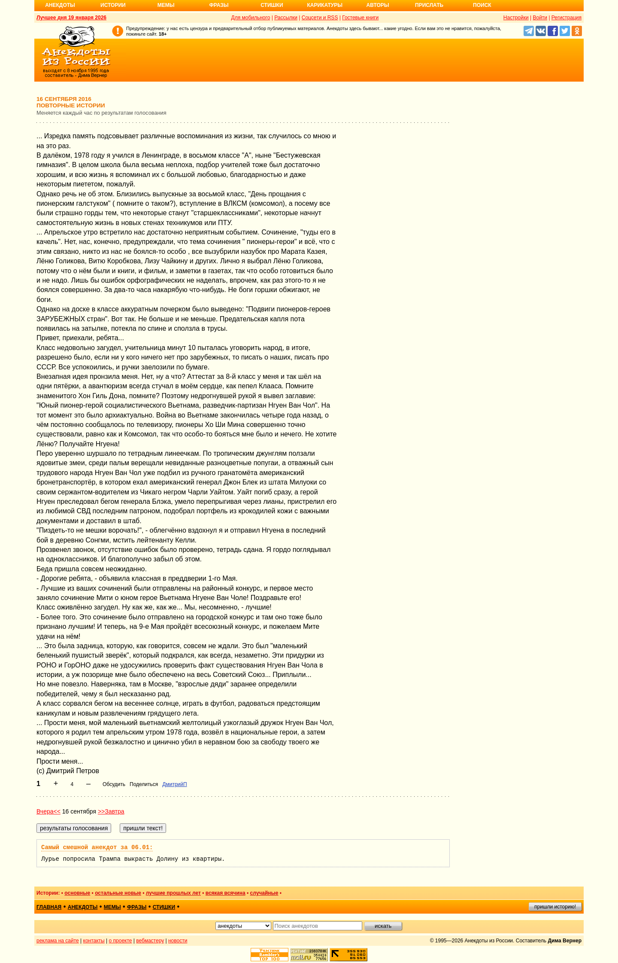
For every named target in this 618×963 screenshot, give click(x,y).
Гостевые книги (360, 18)
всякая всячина (225, 893)
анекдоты (83, 907)
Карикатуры (324, 5)
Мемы (166, 5)
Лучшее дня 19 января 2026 (71, 18)
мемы (112, 907)
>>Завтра (111, 811)
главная (48, 907)
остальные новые (118, 893)
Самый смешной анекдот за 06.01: (97, 847)
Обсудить (114, 784)
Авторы (378, 5)
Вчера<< (48, 811)
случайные (264, 893)
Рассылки (285, 18)
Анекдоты (60, 5)
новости (177, 941)
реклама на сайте (57, 941)
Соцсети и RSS (320, 18)
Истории (113, 5)
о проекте (120, 941)
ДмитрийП (174, 784)
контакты (94, 941)
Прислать (429, 5)
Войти (540, 18)
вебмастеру (150, 941)
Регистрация (566, 18)
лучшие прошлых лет (173, 893)
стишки (164, 907)
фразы (136, 907)
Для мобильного (250, 18)
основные (77, 893)
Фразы (218, 5)
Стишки (272, 5)
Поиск (482, 5)
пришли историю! (555, 907)
